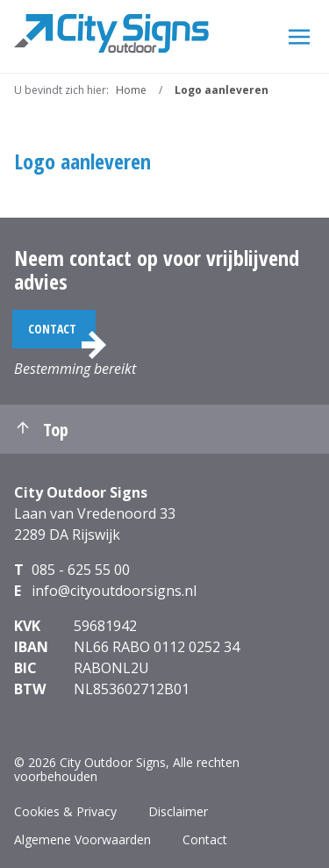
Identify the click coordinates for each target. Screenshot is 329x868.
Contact (52, 328)
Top (41, 429)
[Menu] (299, 36)
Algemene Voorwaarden (82, 839)
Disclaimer (178, 811)
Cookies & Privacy (65, 811)
